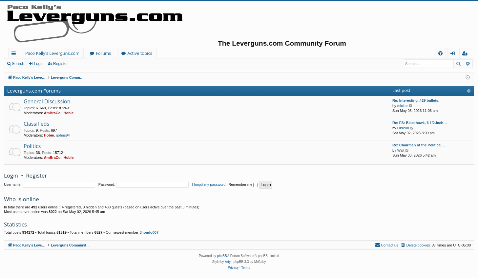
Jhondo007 (148, 232)
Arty (228, 262)
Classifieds (36, 123)
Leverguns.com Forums (34, 90)
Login (38, 63)
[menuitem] (440, 53)
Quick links (15, 54)
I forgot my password (208, 184)
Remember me (243, 184)
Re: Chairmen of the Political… (418, 145)
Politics (32, 146)
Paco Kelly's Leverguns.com (52, 53)
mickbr (402, 106)
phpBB (222, 256)
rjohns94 (63, 135)
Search (18, 63)
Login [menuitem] (454, 54)
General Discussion (47, 101)
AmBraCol (53, 113)
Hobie (69, 113)
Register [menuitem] (466, 54)
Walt (401, 150)
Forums (103, 53)
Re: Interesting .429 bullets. (415, 100)
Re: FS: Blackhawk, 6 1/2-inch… (419, 123)
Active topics (139, 53)
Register (60, 63)
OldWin (403, 128)
